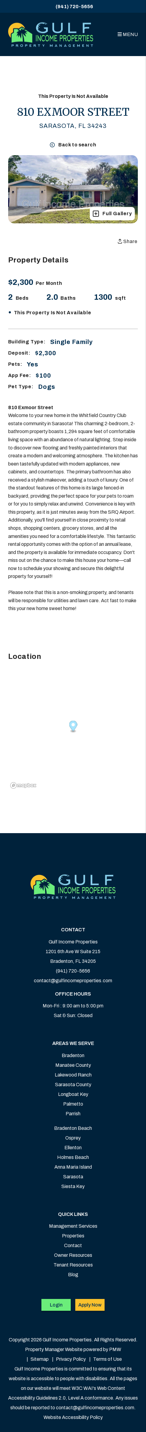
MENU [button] (128, 34)
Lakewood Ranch (73, 1074)
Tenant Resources (73, 1264)
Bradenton (73, 1055)
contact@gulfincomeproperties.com (73, 980)
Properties (73, 1235)
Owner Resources (73, 1255)
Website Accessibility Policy (73, 1417)
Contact (73, 1245)
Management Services (73, 1226)
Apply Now (90, 1304)
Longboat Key (73, 1094)
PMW (115, 1349)
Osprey (73, 1137)
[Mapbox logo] (23, 785)
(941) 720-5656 (74, 6)
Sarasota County (73, 1084)
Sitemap (40, 1359)
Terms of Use (107, 1359)
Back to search (73, 144)
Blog (73, 1274)
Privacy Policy (71, 1359)
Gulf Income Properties (73, 941)
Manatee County (73, 1065)
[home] (50, 34)
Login (56, 1304)
